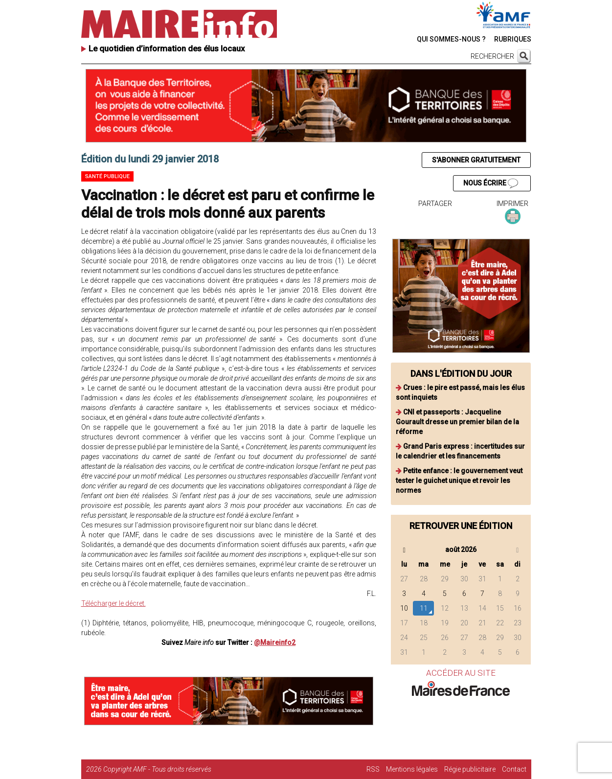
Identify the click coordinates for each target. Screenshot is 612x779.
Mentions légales (412, 769)
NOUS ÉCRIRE (490, 183)
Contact (514, 769)
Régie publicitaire (470, 769)
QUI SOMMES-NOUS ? (451, 39)
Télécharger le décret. (113, 603)
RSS (373, 769)
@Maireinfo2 (274, 642)
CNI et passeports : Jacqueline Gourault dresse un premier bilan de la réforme (457, 421)
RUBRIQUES (512, 39)
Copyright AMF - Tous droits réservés (157, 769)
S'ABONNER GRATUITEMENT (476, 160)
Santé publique (107, 176)
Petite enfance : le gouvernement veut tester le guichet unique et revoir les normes (459, 480)
